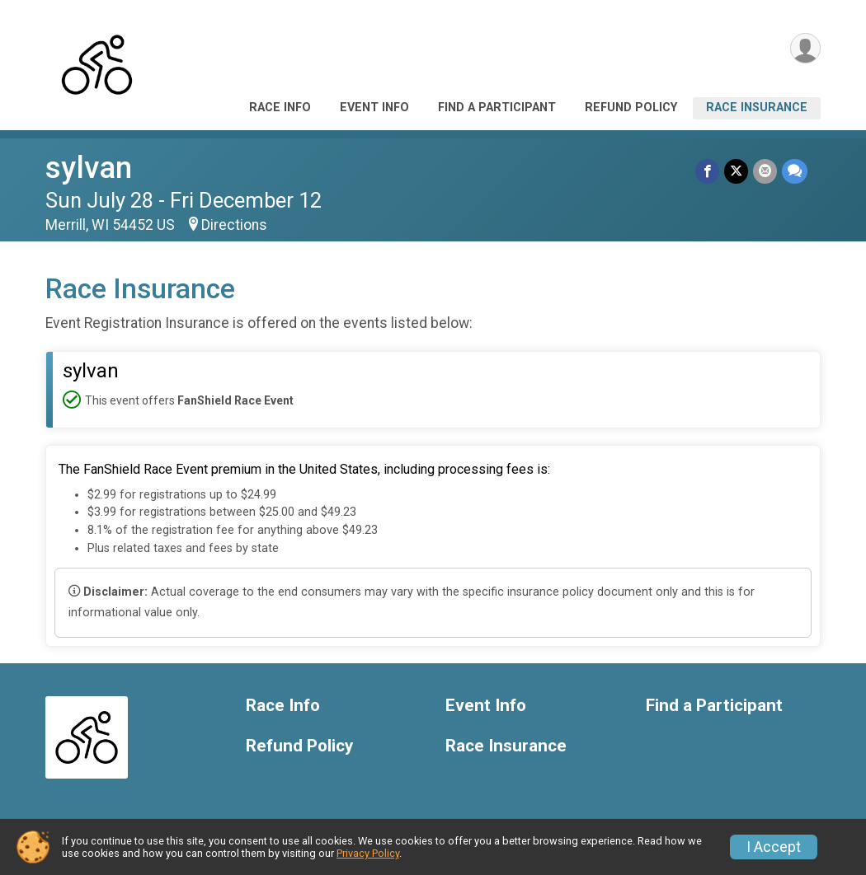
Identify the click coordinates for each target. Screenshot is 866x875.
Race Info (280, 108)
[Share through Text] (794, 171)
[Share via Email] (765, 171)
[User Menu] (805, 48)
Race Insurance (756, 108)
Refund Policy (631, 108)
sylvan (88, 167)
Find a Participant (497, 108)
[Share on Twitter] (736, 171)
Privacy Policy (368, 853)
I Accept (773, 847)
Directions (234, 225)
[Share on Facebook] (707, 171)
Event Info (374, 108)
